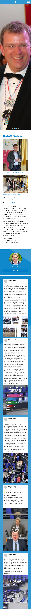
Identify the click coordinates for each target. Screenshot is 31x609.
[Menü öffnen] (28, 2)
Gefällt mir (15, 270)
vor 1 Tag (10, 282)
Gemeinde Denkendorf (16, 202)
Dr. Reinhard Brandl (15, 267)
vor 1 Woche (10, 556)
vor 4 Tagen (10, 487)
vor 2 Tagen (10, 419)
